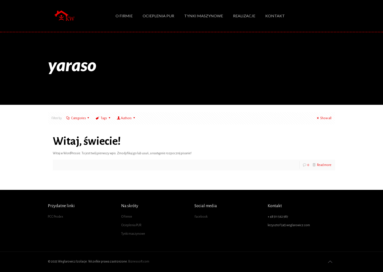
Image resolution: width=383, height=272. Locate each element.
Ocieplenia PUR (131, 225)
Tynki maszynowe (133, 233)
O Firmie (126, 216)
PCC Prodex (55, 216)
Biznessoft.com (138, 261)
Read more (324, 165)
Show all (323, 118)
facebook (201, 216)
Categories (78, 118)
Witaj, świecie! (87, 141)
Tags (103, 118)
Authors (126, 118)
